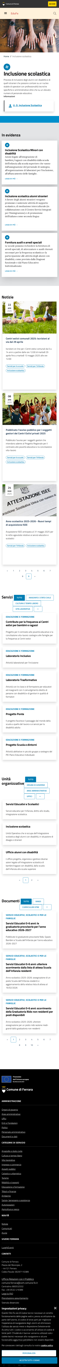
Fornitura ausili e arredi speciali (23, 242)
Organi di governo (10, 1116)
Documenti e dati (9, 1143)
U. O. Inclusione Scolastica (27, 105)
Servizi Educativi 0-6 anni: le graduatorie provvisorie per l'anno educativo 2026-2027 (26, 926)
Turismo (5, 1184)
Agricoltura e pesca (10, 1216)
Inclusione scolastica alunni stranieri (26, 196)
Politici (5, 1134)
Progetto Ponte (15, 714)
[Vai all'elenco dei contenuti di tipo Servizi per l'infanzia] (35, 366)
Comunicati (7, 1235)
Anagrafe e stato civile (12, 1157)
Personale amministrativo (13, 1138)
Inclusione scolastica (18, 826)
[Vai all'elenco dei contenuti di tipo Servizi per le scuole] (15, 366)
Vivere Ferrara (10, 1245)
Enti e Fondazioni (9, 1129)
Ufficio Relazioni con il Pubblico (18, 1286)
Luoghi (5, 1254)
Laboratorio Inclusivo (18, 656)
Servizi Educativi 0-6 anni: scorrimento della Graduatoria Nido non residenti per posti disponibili (29, 1011)
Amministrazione (11, 1107)
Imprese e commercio (11, 1171)
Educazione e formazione (13, 1193)
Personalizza (28, 1353)
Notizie (5, 1230)
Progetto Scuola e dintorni (21, 745)
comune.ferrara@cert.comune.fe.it (20, 1289)
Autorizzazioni (8, 1211)
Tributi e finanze (9, 1198)
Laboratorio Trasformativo (21, 680)
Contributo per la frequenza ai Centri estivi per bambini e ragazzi (27, 623)
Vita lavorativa (8, 1166)
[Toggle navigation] (5, 13)
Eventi (11, 1254)
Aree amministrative (11, 1120)
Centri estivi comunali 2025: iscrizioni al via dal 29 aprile (28, 340)
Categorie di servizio (13, 1149)
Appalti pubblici (9, 1175)
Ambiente (6, 1202)
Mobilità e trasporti (10, 1189)
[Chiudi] (55, 1307)
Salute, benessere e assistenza (16, 1207)
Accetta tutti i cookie (29, 1360)
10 (32, 1045)
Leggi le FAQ (7, 1300)
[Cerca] (55, 13)
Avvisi (4, 1239)
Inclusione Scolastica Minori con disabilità (24, 152)
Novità (5, 1222)
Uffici (4, 1125)
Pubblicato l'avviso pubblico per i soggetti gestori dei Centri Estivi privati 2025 (29, 431)
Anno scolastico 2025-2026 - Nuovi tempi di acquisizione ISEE (28, 523)
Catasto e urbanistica (11, 1180)
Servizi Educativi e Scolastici (22, 804)
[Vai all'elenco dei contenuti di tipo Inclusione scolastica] (16, 370)
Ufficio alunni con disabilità (22, 852)
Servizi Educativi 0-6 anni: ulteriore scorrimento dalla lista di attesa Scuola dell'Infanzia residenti (28, 967)
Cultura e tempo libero (12, 1162)
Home (6, 56)
